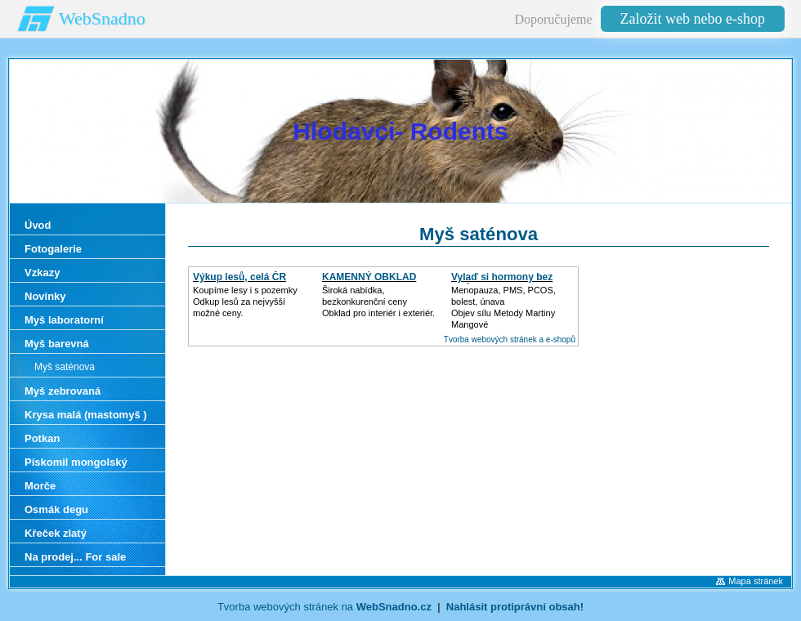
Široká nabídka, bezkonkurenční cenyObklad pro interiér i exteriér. (378, 301)
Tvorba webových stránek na (324, 607)
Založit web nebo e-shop (692, 19)
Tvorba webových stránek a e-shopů (509, 339)
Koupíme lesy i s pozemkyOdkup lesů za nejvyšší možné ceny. (245, 301)
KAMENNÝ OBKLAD (369, 277)
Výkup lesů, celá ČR (239, 277)
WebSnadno (102, 18)
